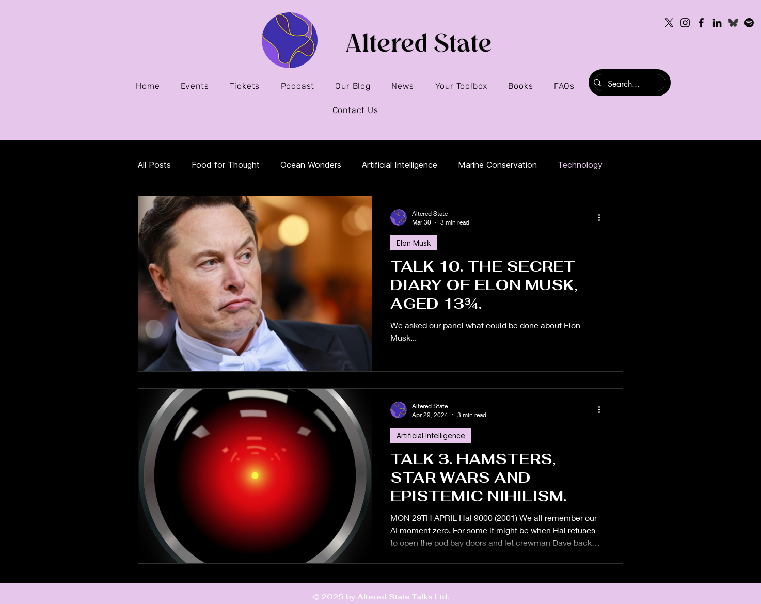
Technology (580, 165)
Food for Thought (226, 165)
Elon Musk (414, 243)
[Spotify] (749, 23)
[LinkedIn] (717, 23)
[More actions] (602, 217)
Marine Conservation (497, 165)
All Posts (154, 165)
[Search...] (624, 84)
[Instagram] (685, 23)
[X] (669, 23)
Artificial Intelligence (399, 165)
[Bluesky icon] (733, 23)
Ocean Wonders (310, 165)
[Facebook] (701, 23)
